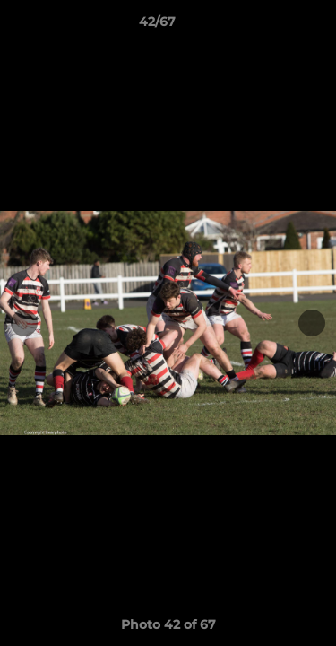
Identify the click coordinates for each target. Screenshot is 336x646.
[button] (271, 26)
